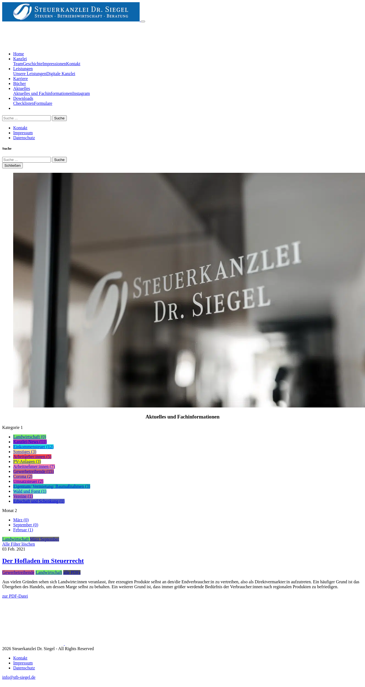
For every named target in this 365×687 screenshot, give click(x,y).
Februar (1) (23, 529)
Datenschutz (24, 137)
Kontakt (73, 63)
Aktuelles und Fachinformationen (42, 93)
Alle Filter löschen (18, 544)
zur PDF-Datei (15, 596)
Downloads (23, 98)
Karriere (20, 78)
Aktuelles (21, 88)
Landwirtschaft (48, 572)
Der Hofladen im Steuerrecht (43, 560)
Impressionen (54, 63)
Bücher (19, 83)
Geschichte (32, 63)
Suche (59, 118)
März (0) (21, 520)
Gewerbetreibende (18, 572)
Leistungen (23, 68)
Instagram (81, 93)
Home (18, 53)
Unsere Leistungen (29, 73)
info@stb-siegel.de (18, 677)
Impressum (23, 132)
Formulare (43, 103)
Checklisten (23, 103)
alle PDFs (72, 572)
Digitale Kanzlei (60, 73)
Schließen (12, 165)
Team (18, 63)
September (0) (25, 524)
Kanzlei (20, 58)
